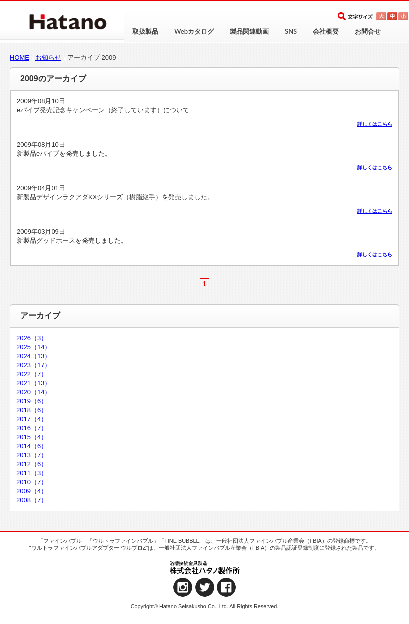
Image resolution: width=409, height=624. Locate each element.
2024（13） (33, 356)
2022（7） (31, 374)
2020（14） (33, 392)
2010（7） (31, 482)
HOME (19, 57)
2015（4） (31, 437)
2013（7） (31, 455)
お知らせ (48, 57)
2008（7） (31, 500)
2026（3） (31, 338)
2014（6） (31, 446)
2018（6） (31, 410)
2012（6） (31, 464)
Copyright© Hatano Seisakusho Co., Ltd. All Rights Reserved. (205, 606)
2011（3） (31, 473)
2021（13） (33, 383)
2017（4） (31, 419)
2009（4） (31, 491)
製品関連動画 (249, 31)
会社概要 (326, 31)
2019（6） (31, 401)
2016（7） (31, 428)
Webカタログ (194, 31)
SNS (291, 31)
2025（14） (33, 347)
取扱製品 (145, 31)
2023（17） (33, 365)
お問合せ (368, 31)
